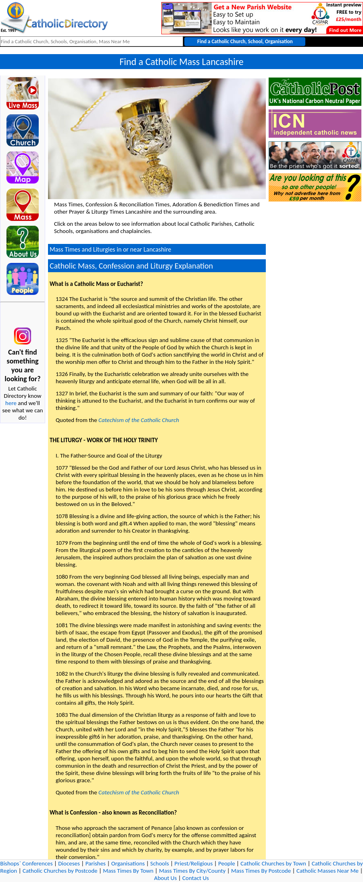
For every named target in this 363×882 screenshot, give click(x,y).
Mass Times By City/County (192, 870)
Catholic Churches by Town (273, 863)
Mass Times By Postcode (261, 870)
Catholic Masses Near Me (327, 870)
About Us (165, 878)
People (226, 863)
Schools (159, 863)
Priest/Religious (194, 863)
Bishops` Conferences (26, 863)
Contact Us (195, 878)
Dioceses (69, 863)
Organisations (128, 863)
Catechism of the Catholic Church (138, 420)
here (11, 403)
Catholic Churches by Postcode (60, 870)
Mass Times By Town (128, 870)
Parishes (96, 863)
